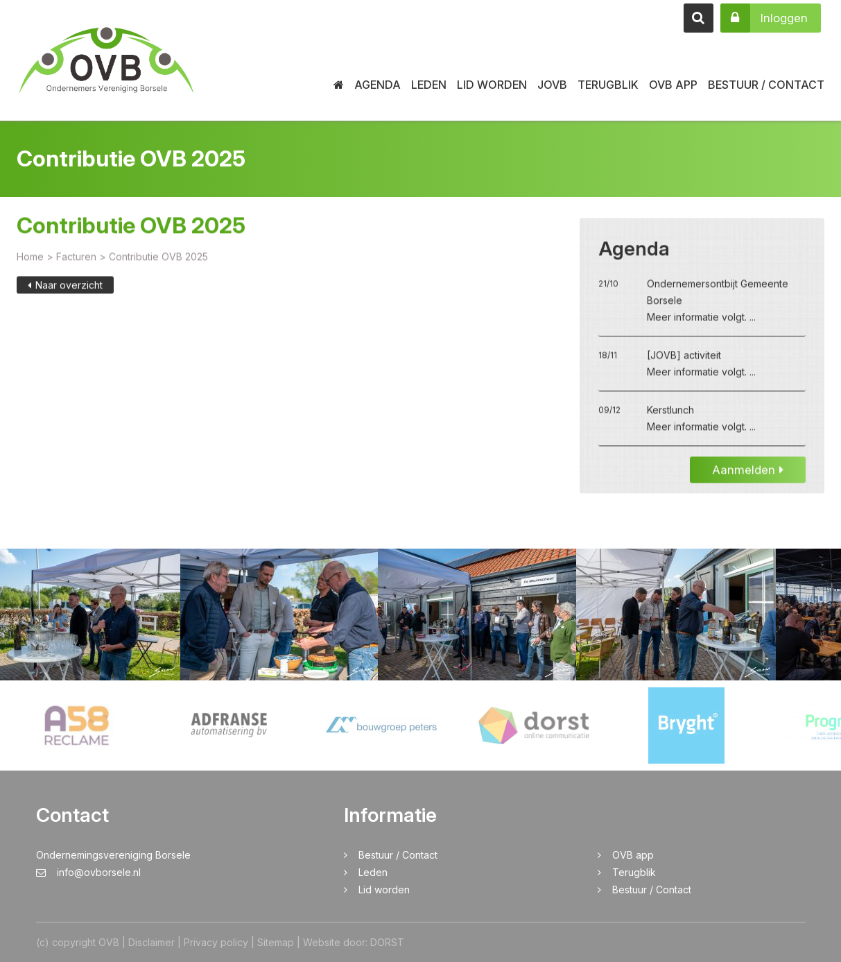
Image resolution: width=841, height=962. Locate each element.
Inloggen (764, 18)
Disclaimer (151, 942)
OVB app (673, 85)
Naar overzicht (65, 287)
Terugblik (608, 85)
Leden (428, 85)
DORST (387, 942)
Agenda (377, 85)
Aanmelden (747, 472)
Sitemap (275, 942)
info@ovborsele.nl (88, 872)
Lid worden (492, 85)
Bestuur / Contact (766, 85)
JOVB (552, 85)
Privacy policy (216, 942)
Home (30, 259)
